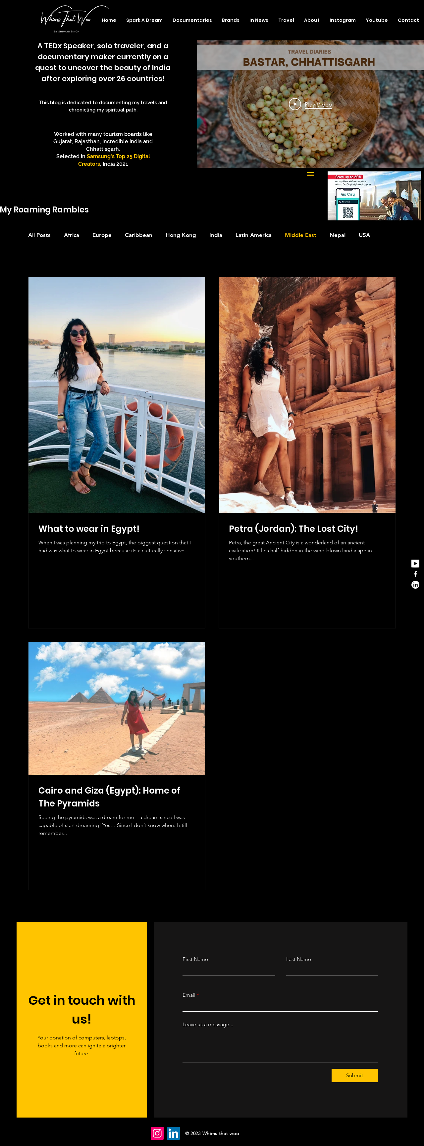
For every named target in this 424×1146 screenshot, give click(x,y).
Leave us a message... (208, 1024)
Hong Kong (181, 235)
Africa (71, 235)
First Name (195, 959)
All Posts (39, 235)
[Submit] (355, 1075)
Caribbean (138, 235)
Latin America (254, 235)
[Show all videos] (310, 174)
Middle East (300, 235)
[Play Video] (310, 104)
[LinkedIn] (415, 585)
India (215, 235)
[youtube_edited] (415, 564)
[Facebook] (415, 574)
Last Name (298, 959)
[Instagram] (157, 1133)
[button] (286, 20)
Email (189, 995)
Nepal (337, 235)
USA (364, 235)
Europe (102, 235)
